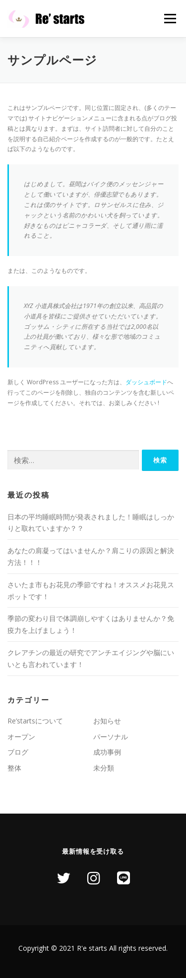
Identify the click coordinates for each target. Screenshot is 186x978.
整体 (14, 767)
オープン (21, 736)
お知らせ (107, 720)
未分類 (103, 767)
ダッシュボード (146, 382)
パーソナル (110, 736)
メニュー (170, 18)
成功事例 (107, 752)
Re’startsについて (35, 720)
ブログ (17, 752)
